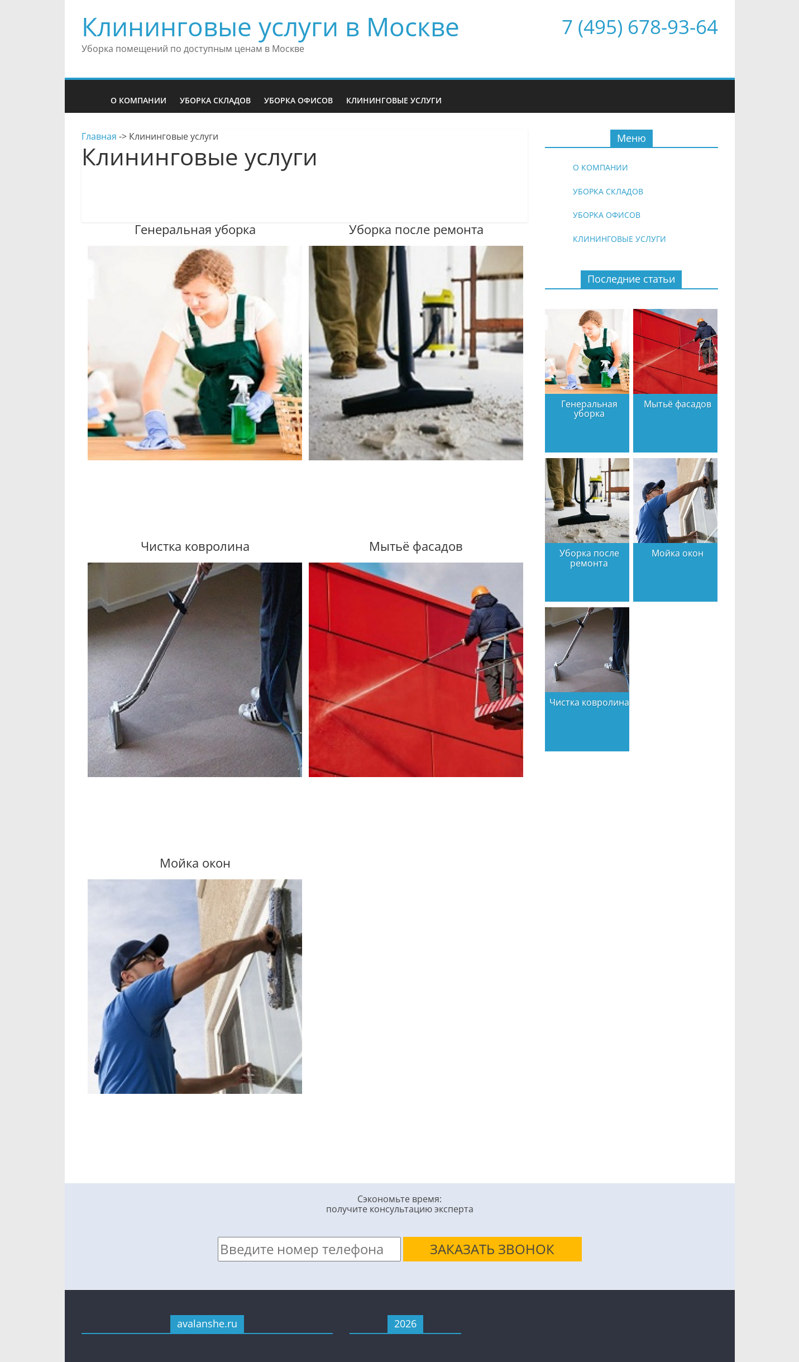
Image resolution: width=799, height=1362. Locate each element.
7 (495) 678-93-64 (640, 26)
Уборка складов (215, 100)
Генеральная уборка (589, 409)
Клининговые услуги (394, 100)
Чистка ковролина (589, 702)
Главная (99, 136)
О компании (138, 100)
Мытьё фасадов (677, 404)
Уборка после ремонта (589, 558)
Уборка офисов (298, 100)
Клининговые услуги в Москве (271, 26)
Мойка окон (678, 553)
